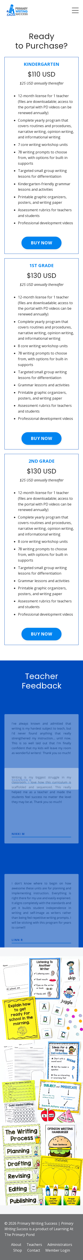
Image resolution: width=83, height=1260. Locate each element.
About (16, 1244)
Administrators (59, 1244)
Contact (33, 1250)
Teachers (34, 1244)
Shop (17, 1250)
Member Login (57, 1250)
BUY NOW (41, 243)
